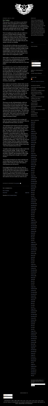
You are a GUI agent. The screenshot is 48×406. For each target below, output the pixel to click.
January (32, 140)
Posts (33, 63)
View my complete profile (37, 81)
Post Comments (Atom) (12, 195)
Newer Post (5, 192)
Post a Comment (6, 190)
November (33, 137)
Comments (34, 65)
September (33, 133)
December (33, 138)
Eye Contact (6, 20)
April (32, 124)
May (32, 125)
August (32, 131)
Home (16, 192)
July (32, 129)
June (32, 127)
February (32, 142)
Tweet (32, 42)
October (32, 135)
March (32, 122)
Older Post (27, 192)
